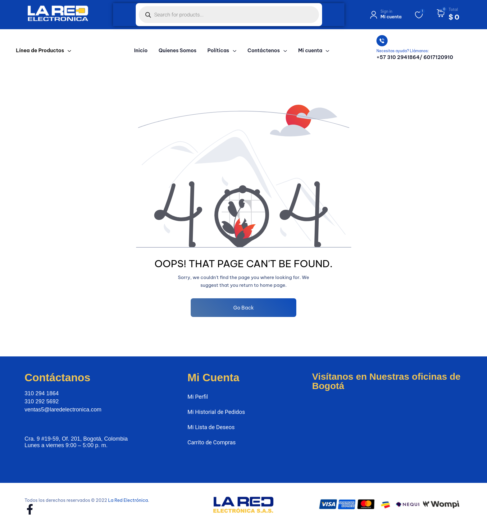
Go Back (243, 308)
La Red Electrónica (128, 500)
